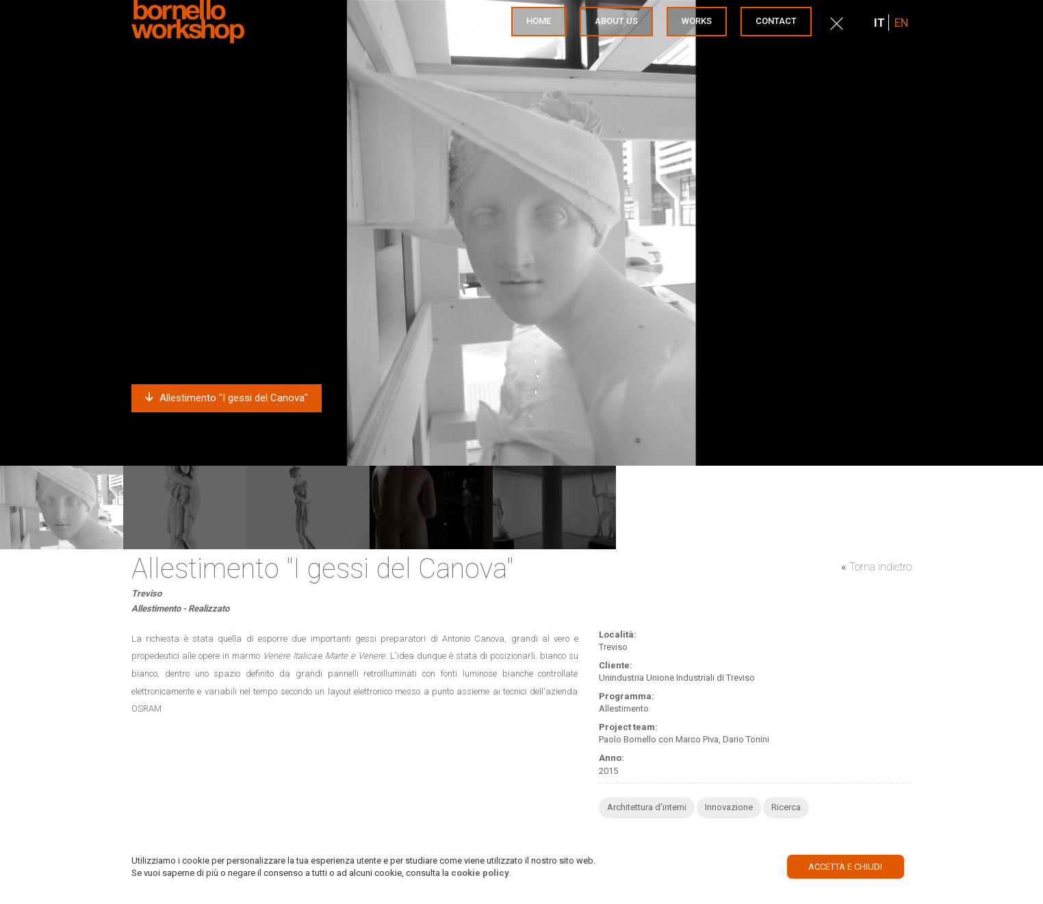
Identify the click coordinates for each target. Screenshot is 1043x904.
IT (879, 22)
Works (697, 21)
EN (901, 22)
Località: (617, 634)
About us (616, 21)
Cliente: (615, 665)
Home (538, 21)
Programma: (626, 696)
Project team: (628, 727)
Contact (776, 21)
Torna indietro (880, 566)
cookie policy (480, 873)
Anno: (611, 758)
